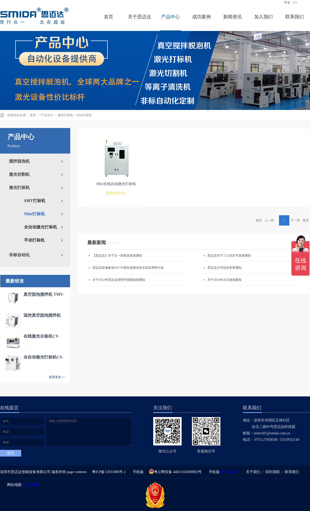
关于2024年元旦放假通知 (224, 280)
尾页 (306, 220)
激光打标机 (65, 115)
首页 (108, 16)
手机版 (137, 472)
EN (295, 2)
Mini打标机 (84, 115)
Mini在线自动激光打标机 (116, 184)
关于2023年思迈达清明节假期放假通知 (118, 280)
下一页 (295, 220)
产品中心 (47, 115)
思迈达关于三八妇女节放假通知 (229, 255)
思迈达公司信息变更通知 (224, 267)
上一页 (269, 220)
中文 (287, 2)
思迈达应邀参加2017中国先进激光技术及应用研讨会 (128, 267)
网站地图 (13, 485)
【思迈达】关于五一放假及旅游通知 (117, 255)
